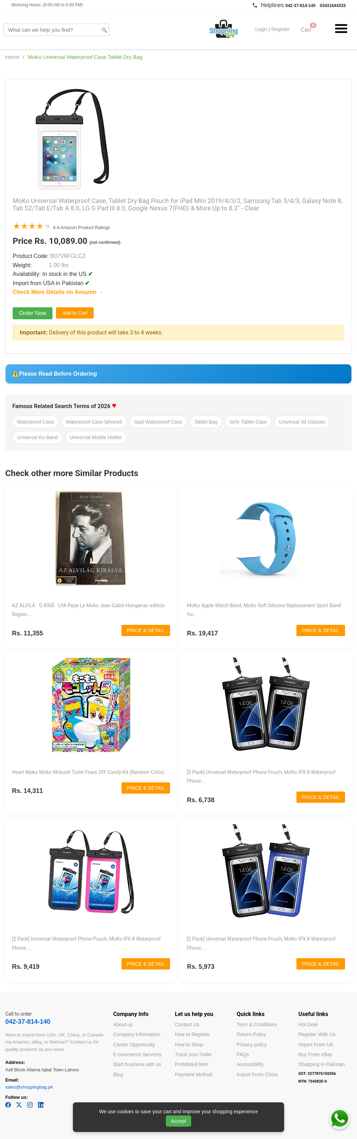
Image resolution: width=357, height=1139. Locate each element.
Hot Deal (308, 1024)
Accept (178, 1121)
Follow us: (16, 1097)
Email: (12, 1080)
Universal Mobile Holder (96, 437)
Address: (15, 1062)
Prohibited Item (191, 1064)
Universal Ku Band (37, 437)
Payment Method (193, 1074)
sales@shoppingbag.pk (29, 1087)
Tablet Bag (206, 422)
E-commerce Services (137, 1054)
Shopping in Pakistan (322, 1064)
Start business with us (137, 1064)
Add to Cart (74, 313)
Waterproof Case (35, 422)
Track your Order (193, 1054)
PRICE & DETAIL (146, 630)
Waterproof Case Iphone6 (94, 422)
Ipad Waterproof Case (158, 422)
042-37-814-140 (300, 5)
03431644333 (333, 5)
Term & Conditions (257, 1024)
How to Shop (189, 1044)
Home (12, 57)
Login (261, 29)
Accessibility (250, 1064)
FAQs (243, 1054)
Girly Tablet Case (248, 422)
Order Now (32, 313)
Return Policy (251, 1034)
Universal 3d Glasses (302, 422)
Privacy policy (252, 1044)
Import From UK (316, 1044)
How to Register (192, 1034)
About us (122, 1024)
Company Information (136, 1034)
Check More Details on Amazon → (58, 292)
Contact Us (187, 1024)
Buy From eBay (315, 1054)
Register (280, 29)
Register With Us (317, 1034)
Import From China (257, 1074)
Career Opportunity (134, 1044)
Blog (118, 1074)
